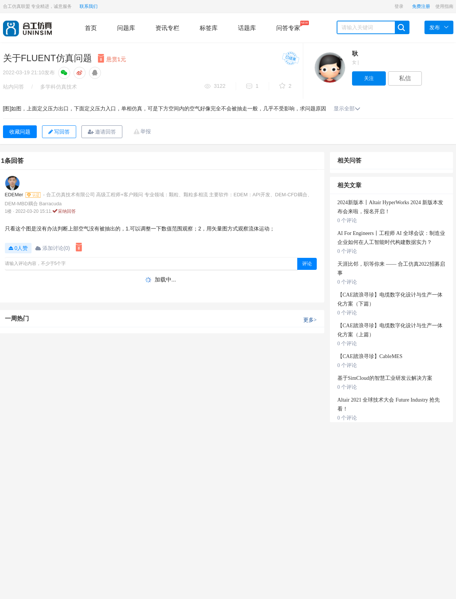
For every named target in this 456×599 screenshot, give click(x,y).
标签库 (209, 28)
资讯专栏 (167, 28)
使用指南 (444, 6)
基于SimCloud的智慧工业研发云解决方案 (384, 378)
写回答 (59, 132)
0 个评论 (347, 220)
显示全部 (347, 108)
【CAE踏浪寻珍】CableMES (369, 356)
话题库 (247, 28)
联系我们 (89, 6)
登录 (398, 6)
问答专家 (288, 26)
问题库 (126, 28)
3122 (215, 86)
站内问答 (13, 87)
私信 (405, 78)
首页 (91, 28)
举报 (145, 131)
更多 (310, 320)
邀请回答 (102, 132)
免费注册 (421, 6)
